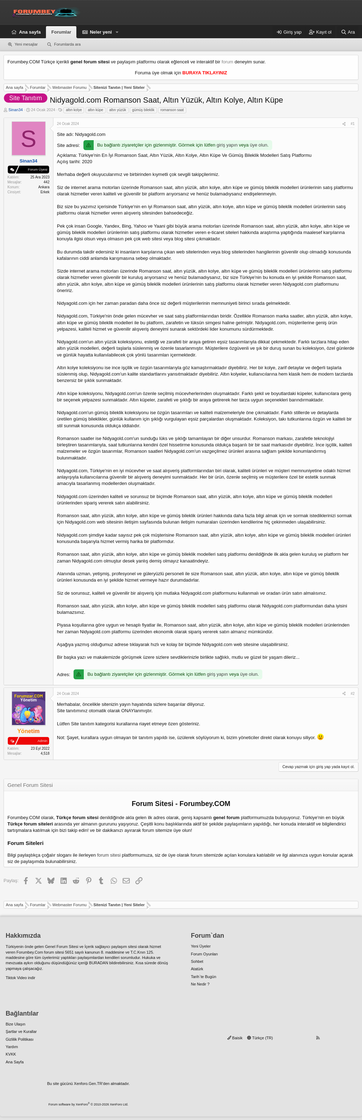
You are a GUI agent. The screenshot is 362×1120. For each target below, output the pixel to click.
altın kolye (74, 110)
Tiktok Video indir (20, 978)
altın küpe (95, 110)
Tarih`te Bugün (203, 977)
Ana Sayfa (15, 1062)
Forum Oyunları (204, 954)
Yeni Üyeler (201, 946)
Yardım (12, 1047)
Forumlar (61, 32)
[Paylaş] (344, 123)
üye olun (258, 145)
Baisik (235, 1038)
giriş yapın (227, 145)
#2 (353, 694)
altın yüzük (117, 110)
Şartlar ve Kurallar (21, 1031)
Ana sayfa (30, 32)
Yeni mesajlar (26, 44)
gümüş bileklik (143, 110)
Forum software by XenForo (88, 1104)
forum (227, 61)
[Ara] (347, 32)
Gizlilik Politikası (20, 1039)
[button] (117, 32)
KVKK (11, 1054)
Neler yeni (101, 32)
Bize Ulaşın (15, 1024)
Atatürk (197, 969)
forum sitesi (109, 855)
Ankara (43, 187)
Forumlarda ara (67, 44)
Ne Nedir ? (200, 984)
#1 (353, 124)
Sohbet (197, 961)
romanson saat (172, 110)
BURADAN (98, 963)
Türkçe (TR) (260, 1038)
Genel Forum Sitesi (61, 946)
